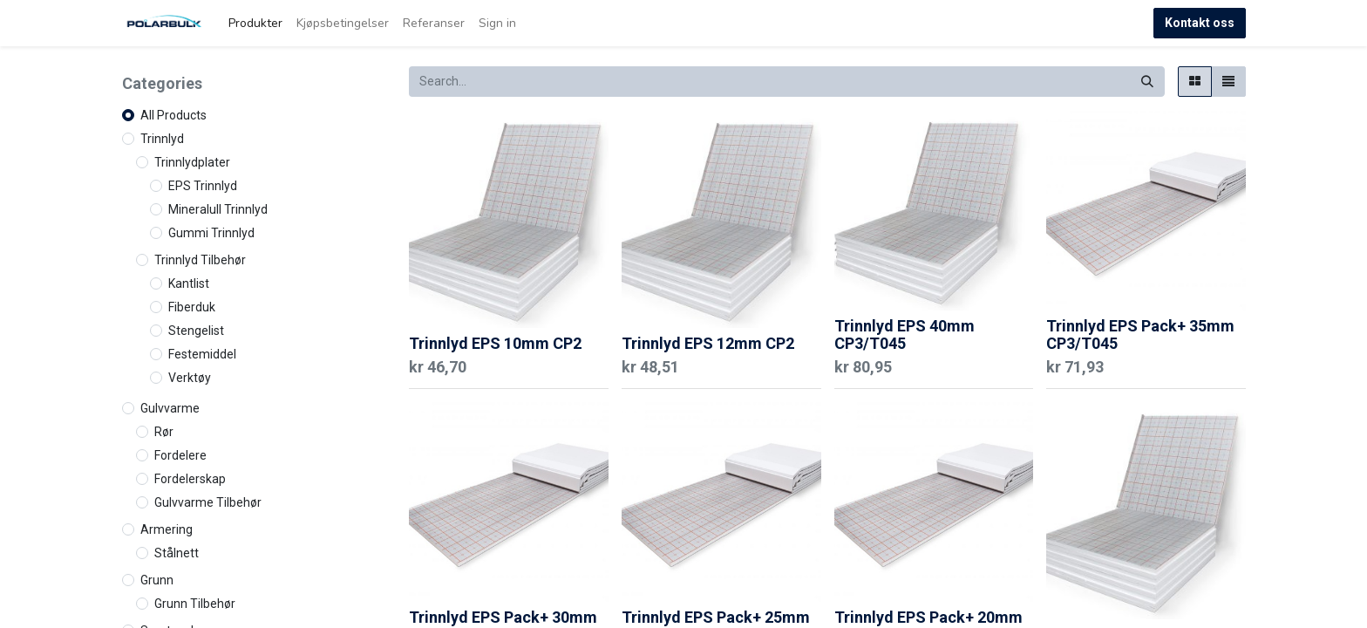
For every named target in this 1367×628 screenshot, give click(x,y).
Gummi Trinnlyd (211, 233)
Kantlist (188, 283)
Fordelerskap (190, 479)
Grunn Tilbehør (194, 604)
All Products (173, 115)
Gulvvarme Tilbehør (208, 502)
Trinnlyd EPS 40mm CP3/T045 (904, 334)
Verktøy (189, 378)
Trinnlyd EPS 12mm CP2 (708, 343)
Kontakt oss (1199, 23)
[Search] (1147, 81)
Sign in (497, 23)
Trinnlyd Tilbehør (200, 260)
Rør (163, 432)
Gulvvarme (170, 408)
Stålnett (176, 553)
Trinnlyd (162, 139)
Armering (166, 529)
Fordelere (180, 455)
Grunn (156, 580)
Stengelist (196, 331)
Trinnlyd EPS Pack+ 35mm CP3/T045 (1140, 334)
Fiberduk (191, 307)
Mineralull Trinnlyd (218, 209)
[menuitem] (255, 23)
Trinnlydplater (192, 162)
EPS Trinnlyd (202, 186)
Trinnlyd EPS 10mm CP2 (495, 343)
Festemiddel (202, 354)
